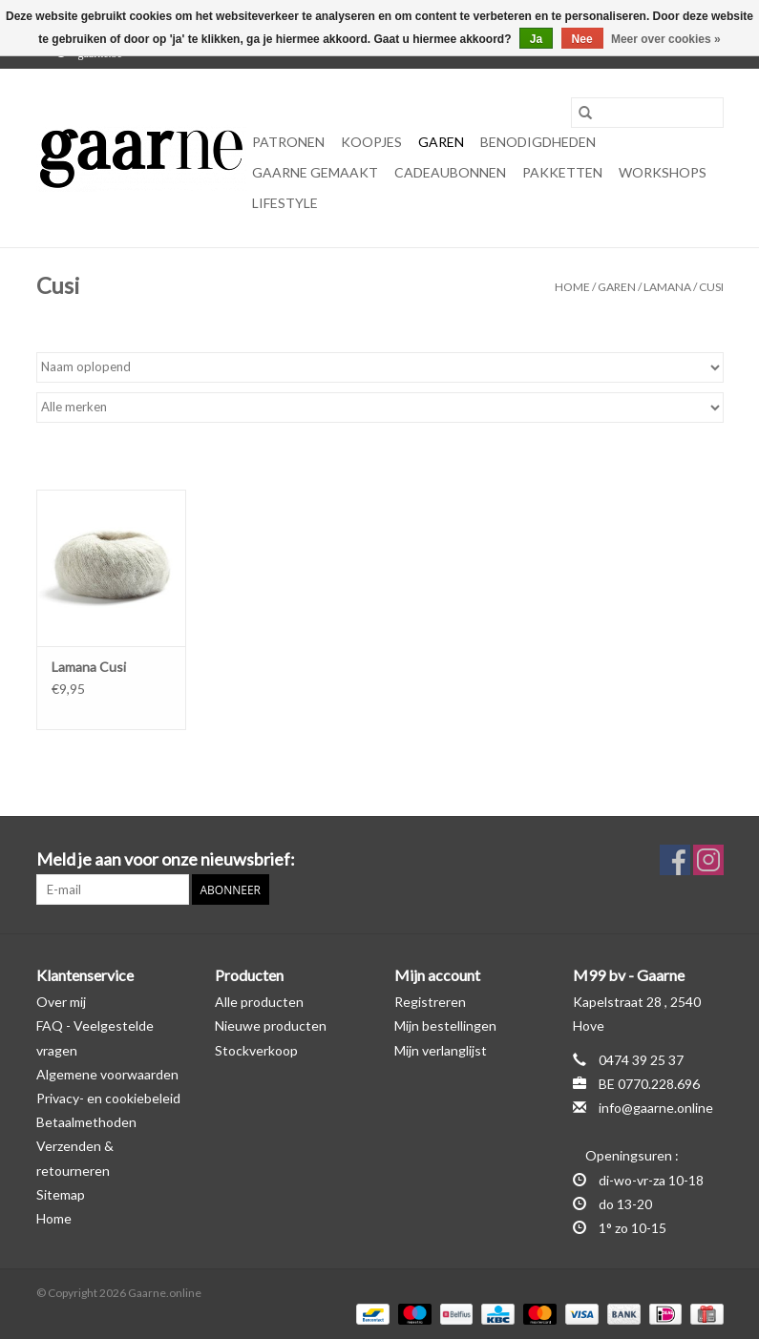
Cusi (711, 287)
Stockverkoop (256, 1050)
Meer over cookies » (666, 39)
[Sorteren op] (380, 367)
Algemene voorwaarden (107, 1074)
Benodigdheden (538, 142)
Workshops (662, 172)
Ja (536, 39)
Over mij (61, 1002)
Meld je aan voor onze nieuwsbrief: (165, 859)
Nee (582, 39)
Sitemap (60, 1194)
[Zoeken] (647, 112)
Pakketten (562, 172)
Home (572, 287)
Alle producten (259, 1002)
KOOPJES (371, 142)
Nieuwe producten (271, 1025)
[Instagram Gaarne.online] (708, 860)
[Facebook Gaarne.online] (675, 860)
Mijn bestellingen (445, 1025)
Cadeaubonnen (450, 172)
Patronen (288, 142)
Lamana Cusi (89, 667)
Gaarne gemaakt (315, 172)
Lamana (667, 287)
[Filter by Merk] (380, 407)
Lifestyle (285, 203)
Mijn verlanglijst (440, 1050)
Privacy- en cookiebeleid (108, 1098)
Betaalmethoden (86, 1122)
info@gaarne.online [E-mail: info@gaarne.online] (656, 1107)
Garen (441, 142)
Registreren (430, 1002)
